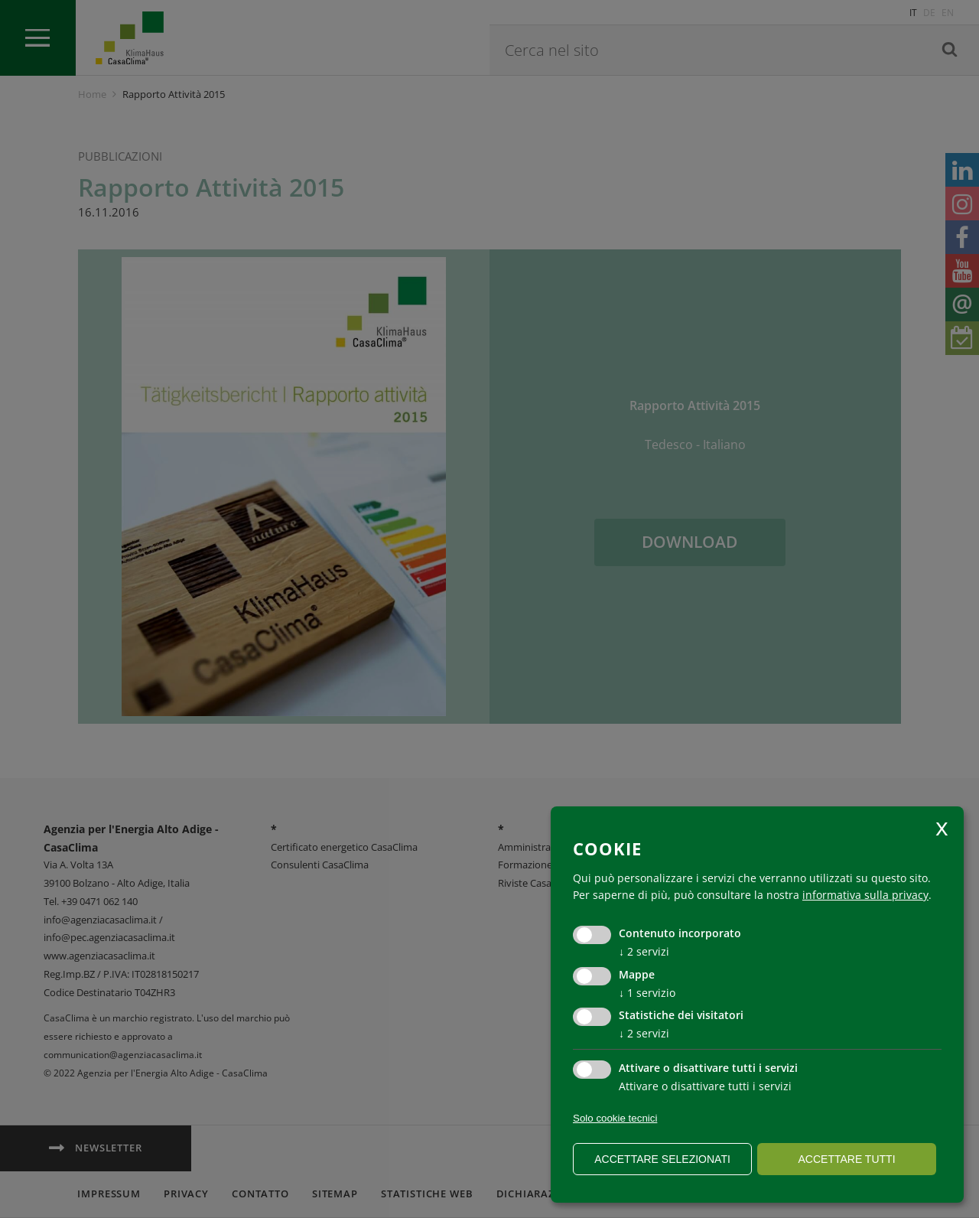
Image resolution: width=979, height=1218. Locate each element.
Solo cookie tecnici (615, 1118)
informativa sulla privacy (865, 894)
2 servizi (644, 951)
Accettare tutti (846, 1159)
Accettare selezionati (662, 1159)
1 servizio (647, 992)
